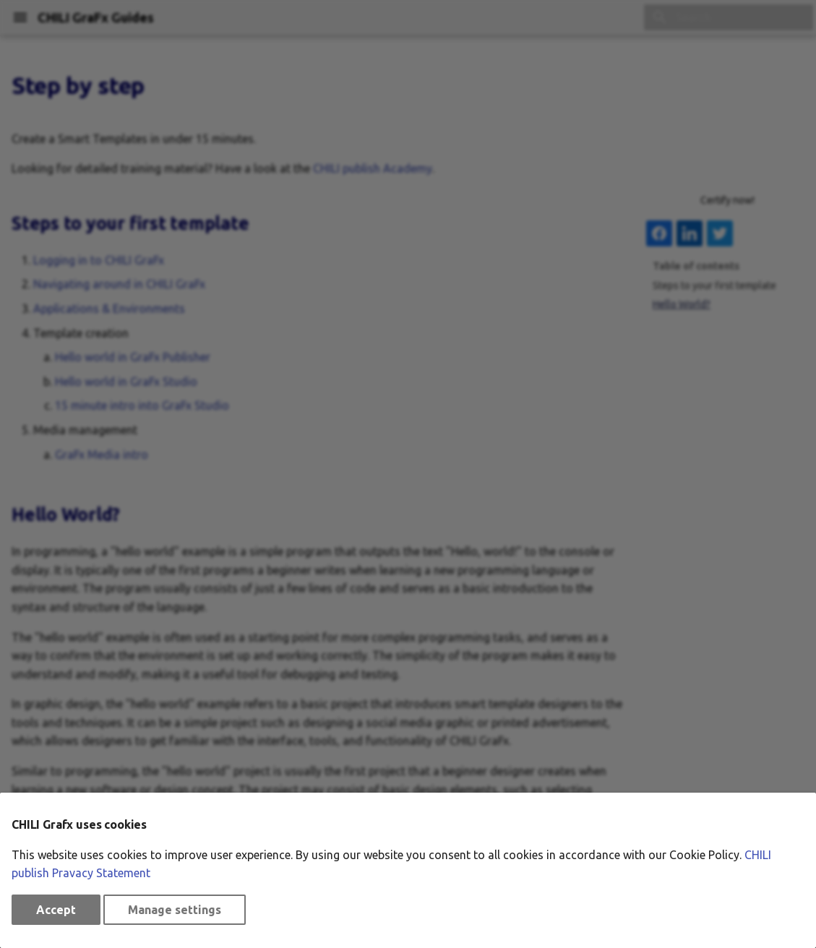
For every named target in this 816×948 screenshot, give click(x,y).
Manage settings (174, 909)
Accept (56, 909)
